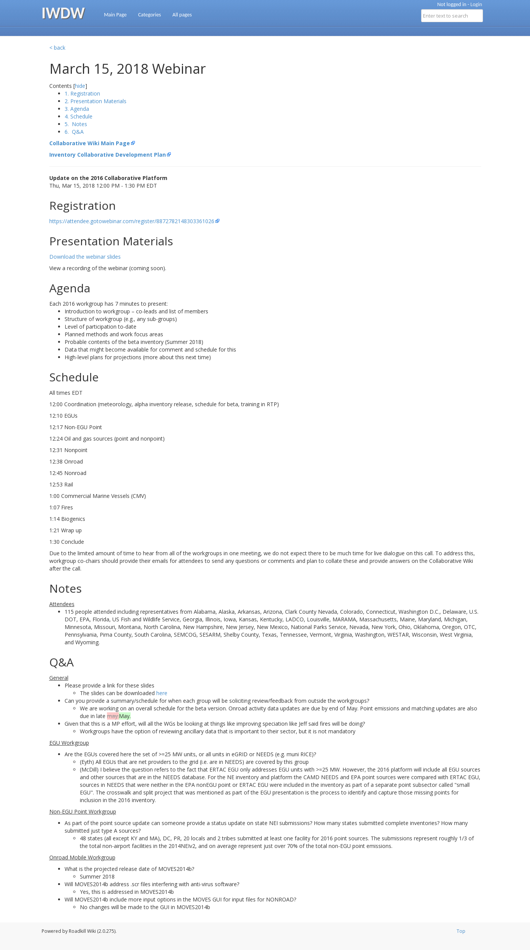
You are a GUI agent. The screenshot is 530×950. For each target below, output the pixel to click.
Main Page (115, 14)
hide (80, 85)
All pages (182, 14)
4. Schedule (78, 116)
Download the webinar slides (85, 256)
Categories (149, 14)
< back (57, 47)
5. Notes (76, 124)
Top (461, 931)
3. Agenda (77, 108)
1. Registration (82, 93)
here (161, 693)
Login (476, 4)
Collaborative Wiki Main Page (89, 143)
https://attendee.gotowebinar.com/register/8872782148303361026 (131, 221)
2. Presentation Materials (95, 101)
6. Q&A (74, 131)
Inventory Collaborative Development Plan (107, 154)
